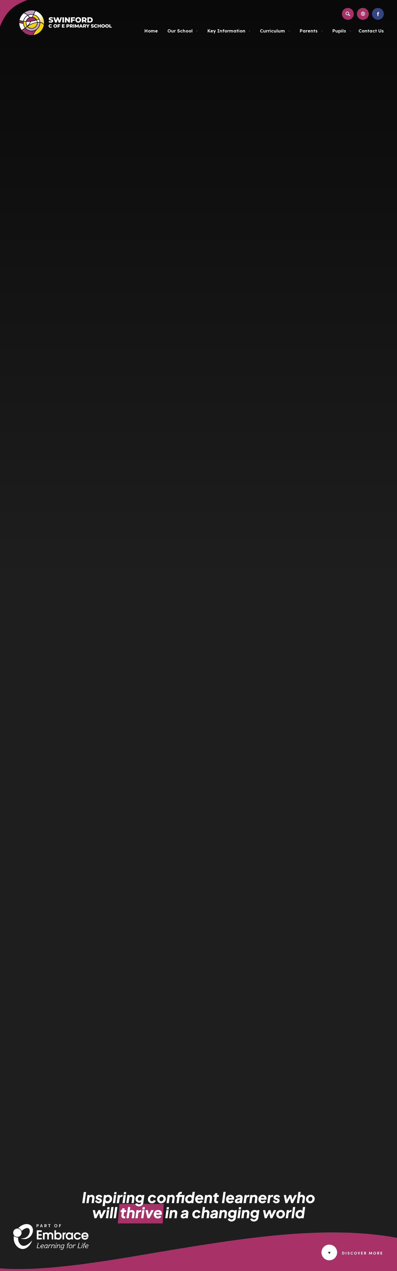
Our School (182, 31)
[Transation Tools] (363, 14)
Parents (311, 31)
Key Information (228, 31)
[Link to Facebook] (378, 14)
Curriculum (275, 31)
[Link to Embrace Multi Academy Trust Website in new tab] (51, 1248)
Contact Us (371, 31)
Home (151, 31)
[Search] (348, 14)
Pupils (341, 31)
